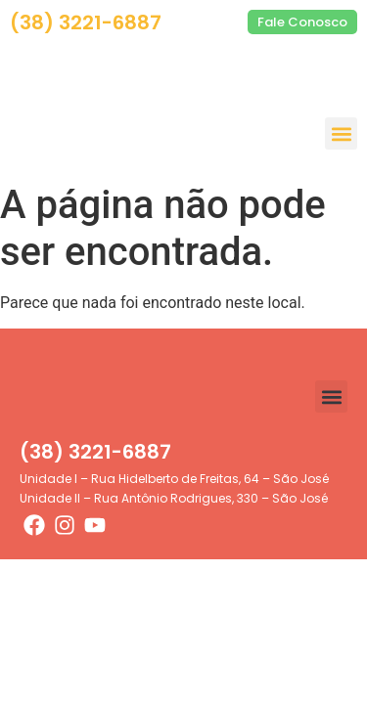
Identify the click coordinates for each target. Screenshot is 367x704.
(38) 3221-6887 (85, 22)
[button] (341, 133)
